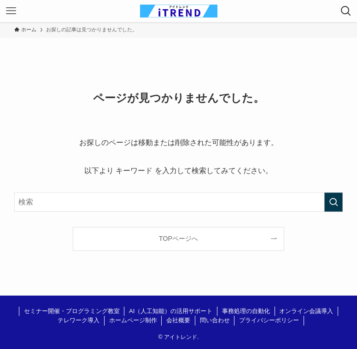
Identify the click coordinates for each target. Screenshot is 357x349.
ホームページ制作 (133, 320)
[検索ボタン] (346, 11)
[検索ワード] (178, 202)
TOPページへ (178, 238)
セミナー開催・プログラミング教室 (72, 311)
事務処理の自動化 (246, 311)
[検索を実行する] (333, 202)
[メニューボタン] (11, 11)
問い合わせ (215, 320)
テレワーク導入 (78, 320)
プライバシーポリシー (269, 320)
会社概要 (178, 320)
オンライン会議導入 (306, 311)
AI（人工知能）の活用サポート (170, 311)
